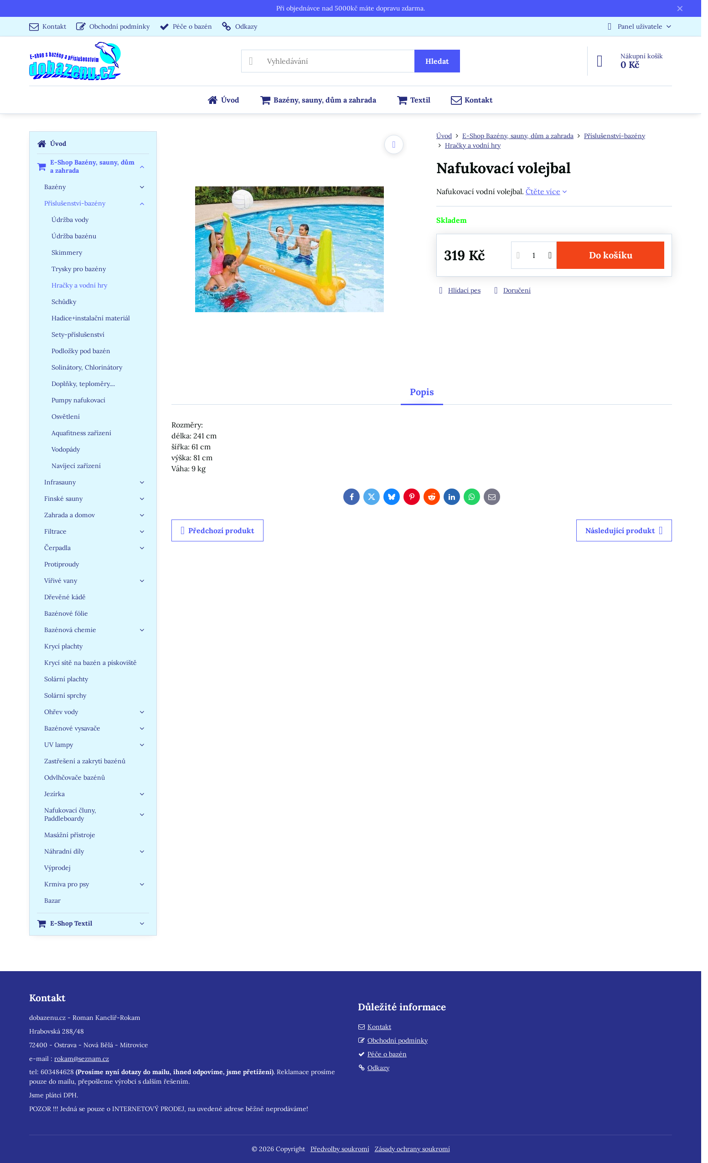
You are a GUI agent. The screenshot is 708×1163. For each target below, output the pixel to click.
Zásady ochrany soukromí (412, 1149)
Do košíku (610, 255)
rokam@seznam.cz (81, 1059)
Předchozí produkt (217, 530)
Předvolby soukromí (339, 1149)
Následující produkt (624, 530)
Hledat (437, 61)
